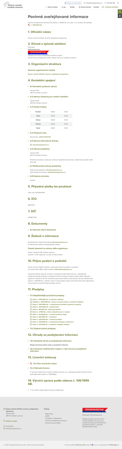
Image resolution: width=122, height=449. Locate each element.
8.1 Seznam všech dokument (43, 230)
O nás (64, 7)
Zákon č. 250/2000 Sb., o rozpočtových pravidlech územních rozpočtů (55, 304)
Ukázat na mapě (11, 421)
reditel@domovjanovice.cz (56, 172)
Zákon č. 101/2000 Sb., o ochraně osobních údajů (48, 314)
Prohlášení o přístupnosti (53, 418)
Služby (72, 7)
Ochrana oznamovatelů (53, 423)
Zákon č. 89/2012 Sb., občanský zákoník (45, 309)
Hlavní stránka (53, 7)
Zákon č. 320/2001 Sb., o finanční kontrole (46, 319)
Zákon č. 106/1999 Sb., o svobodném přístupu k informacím (52, 322)
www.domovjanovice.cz (39, 145)
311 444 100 (111, 3)
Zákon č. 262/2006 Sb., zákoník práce (44, 307)
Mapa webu (49, 414)
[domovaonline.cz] (81, 445)
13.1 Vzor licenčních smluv (43, 363)
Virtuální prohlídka (111, 7)
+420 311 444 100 (44, 137)
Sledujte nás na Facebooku (74, 3)
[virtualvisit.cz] (95, 445)
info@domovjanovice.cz (94, 3)
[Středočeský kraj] (100, 410)
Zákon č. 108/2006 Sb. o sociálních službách (46, 299)
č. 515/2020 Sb (35, 25)
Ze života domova (85, 7)
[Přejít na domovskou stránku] (13, 4)
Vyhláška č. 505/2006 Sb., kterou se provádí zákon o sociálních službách (56, 302)
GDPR (47, 416)
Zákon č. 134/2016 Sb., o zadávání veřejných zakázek (49, 324)
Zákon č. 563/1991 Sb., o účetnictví (43, 317)
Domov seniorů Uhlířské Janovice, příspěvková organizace (48, 74)
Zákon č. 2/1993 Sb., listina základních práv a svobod (50, 312)
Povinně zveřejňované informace (56, 421)
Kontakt (96, 7)
